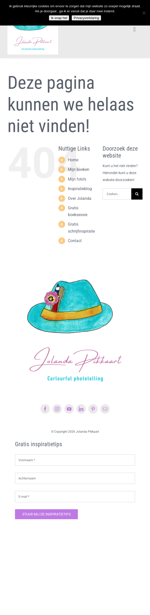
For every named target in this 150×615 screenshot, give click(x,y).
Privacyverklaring (86, 18)
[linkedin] (81, 409)
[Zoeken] (137, 194)
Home (73, 160)
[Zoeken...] (117, 194)
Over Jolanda (79, 198)
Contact (75, 240)
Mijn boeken (78, 169)
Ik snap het (59, 18)
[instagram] (57, 409)
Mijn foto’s (77, 179)
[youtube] (69, 409)
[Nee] (143, 12)
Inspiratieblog (80, 188)
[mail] (105, 409)
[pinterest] (93, 409)
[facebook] (45, 409)
